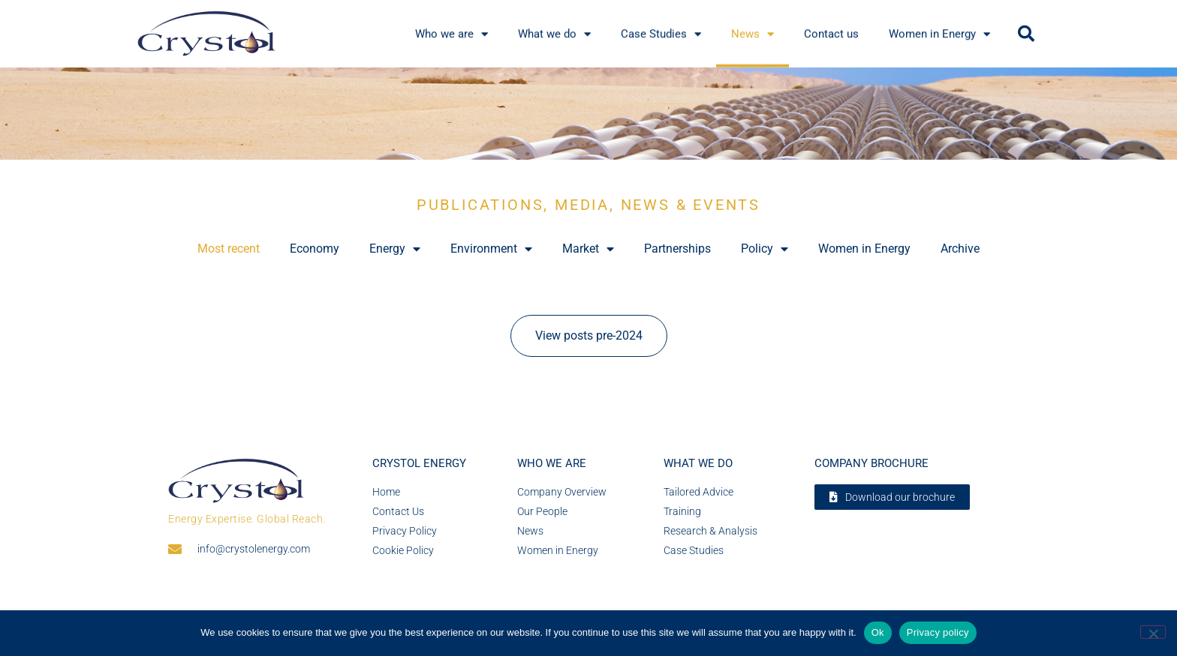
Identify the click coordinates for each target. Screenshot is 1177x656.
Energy (394, 248)
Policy (764, 248)
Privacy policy (938, 632)
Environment (491, 248)
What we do (698, 463)
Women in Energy (864, 248)
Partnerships (677, 248)
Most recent (228, 248)
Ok (877, 632)
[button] (1026, 34)
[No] (1153, 632)
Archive (960, 248)
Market (588, 248)
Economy (314, 248)
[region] (588, 113)
